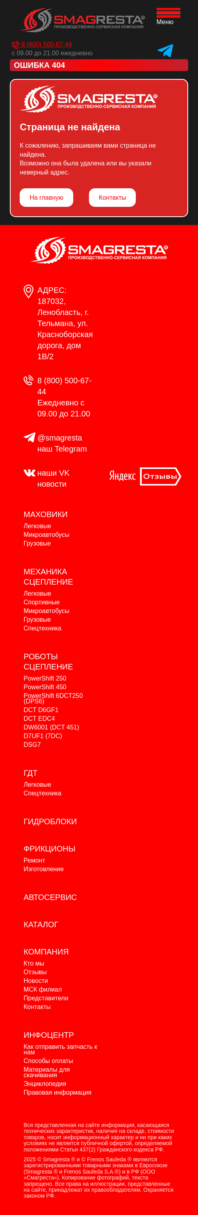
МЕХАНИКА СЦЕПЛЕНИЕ (48, 576)
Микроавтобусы (46, 534)
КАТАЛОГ (41, 924)
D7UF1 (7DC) (43, 736)
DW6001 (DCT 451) (51, 727)
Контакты (112, 197)
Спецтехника (42, 628)
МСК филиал (43, 989)
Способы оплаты (48, 1061)
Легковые (37, 526)
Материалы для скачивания (47, 1072)
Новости (36, 980)
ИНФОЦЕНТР (49, 1035)
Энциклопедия (45, 1083)
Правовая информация (57, 1092)
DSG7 (32, 744)
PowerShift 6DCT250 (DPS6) (53, 698)
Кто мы (34, 963)
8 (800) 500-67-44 (42, 44)
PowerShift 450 (45, 687)
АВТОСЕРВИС (50, 897)
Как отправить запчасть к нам (60, 1049)
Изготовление (44, 869)
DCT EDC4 (39, 718)
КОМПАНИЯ (46, 951)
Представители (46, 998)
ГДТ (30, 773)
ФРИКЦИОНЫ (49, 848)
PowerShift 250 (45, 678)
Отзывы (35, 972)
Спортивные (42, 602)
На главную (46, 197)
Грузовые (37, 543)
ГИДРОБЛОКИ (50, 821)
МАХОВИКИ (46, 514)
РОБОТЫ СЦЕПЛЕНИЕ (48, 661)
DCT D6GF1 (41, 710)
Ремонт (34, 860)
